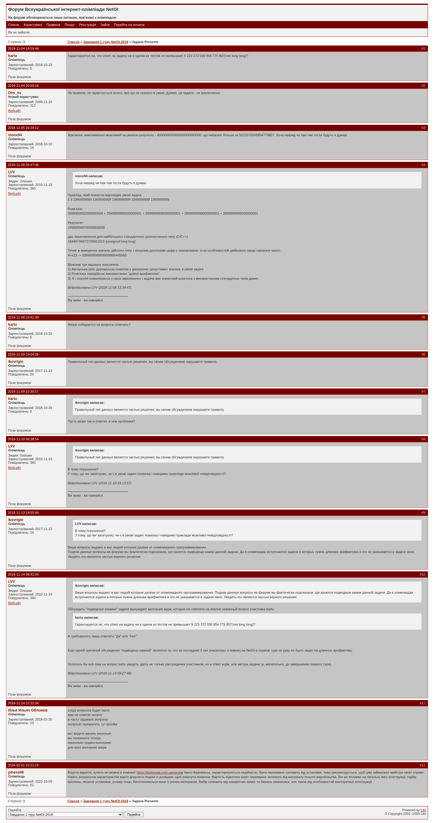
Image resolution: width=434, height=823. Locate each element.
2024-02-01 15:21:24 (23, 765)
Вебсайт (14, 110)
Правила (53, 25)
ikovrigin (15, 362)
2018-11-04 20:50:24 (23, 85)
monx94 (15, 135)
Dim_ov (14, 93)
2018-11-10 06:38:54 (23, 439)
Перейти (76, 812)
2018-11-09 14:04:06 (23, 354)
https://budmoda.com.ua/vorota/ (160, 772)
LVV (11, 172)
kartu (12, 56)
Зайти (105, 25)
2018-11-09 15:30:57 (23, 391)
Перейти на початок (129, 25)
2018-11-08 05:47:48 (23, 165)
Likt (423, 810)
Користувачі (33, 25)
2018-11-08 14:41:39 (23, 317)
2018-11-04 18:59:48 (23, 48)
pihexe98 (16, 772)
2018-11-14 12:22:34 (23, 703)
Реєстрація (87, 25)
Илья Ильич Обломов (28, 710)
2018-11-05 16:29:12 (23, 128)
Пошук (69, 25)
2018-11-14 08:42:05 (23, 574)
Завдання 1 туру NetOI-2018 (105, 42)
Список (13, 25)
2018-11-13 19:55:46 (23, 512)
